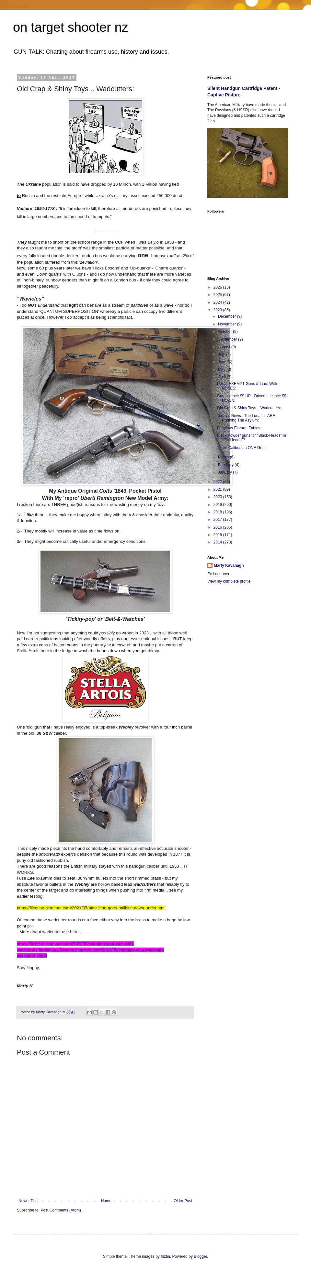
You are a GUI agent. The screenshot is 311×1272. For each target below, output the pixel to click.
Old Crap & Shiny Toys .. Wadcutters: (249, 408)
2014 (218, 542)
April (222, 377)
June (222, 362)
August (224, 347)
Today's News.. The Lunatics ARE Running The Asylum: (246, 417)
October (225, 331)
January (225, 472)
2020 (218, 497)
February (226, 465)
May (222, 369)
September (228, 339)
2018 (218, 512)
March (224, 457)
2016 (218, 527)
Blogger (200, 1256)
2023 (218, 310)
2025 (218, 294)
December (227, 316)
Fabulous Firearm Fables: (239, 428)
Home (106, 1201)
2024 (218, 302)
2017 (218, 519)
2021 (218, 489)
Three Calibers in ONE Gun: (241, 447)
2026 (218, 287)
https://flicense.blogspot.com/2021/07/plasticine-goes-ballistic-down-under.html (91, 907)
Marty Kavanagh (229, 565)
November (227, 324)
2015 (218, 534)
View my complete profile (228, 581)
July (222, 354)
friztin (165, 1256)
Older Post (183, 1201)
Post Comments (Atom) (60, 1210)
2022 (218, 481)
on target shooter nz (70, 27)
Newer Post (28, 1201)
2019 (218, 504)
